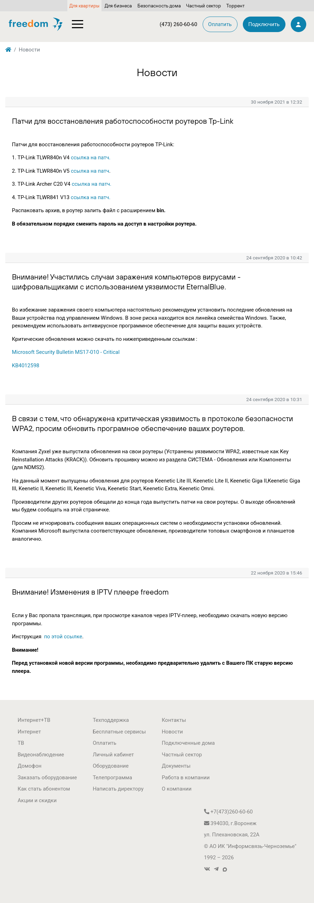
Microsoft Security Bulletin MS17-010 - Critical (66, 352)
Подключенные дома (188, 743)
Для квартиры (84, 5)
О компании (176, 789)
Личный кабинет (113, 754)
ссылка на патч (90, 171)
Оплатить (104, 743)
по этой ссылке (63, 636)
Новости (172, 732)
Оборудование (111, 766)
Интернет (29, 732)
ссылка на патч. (91, 157)
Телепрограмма (112, 777)
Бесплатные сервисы (119, 732)
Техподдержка (111, 720)
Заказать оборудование (47, 777)
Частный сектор (203, 5)
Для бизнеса (118, 5)
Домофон (30, 766)
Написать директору (118, 789)
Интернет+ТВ (34, 720)
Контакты (174, 720)
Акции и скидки (37, 800)
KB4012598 (25, 365)
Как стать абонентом (44, 789)
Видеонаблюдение (41, 754)
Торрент (235, 5)
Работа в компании (186, 777)
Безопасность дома (159, 5)
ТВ (21, 743)
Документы (176, 766)
